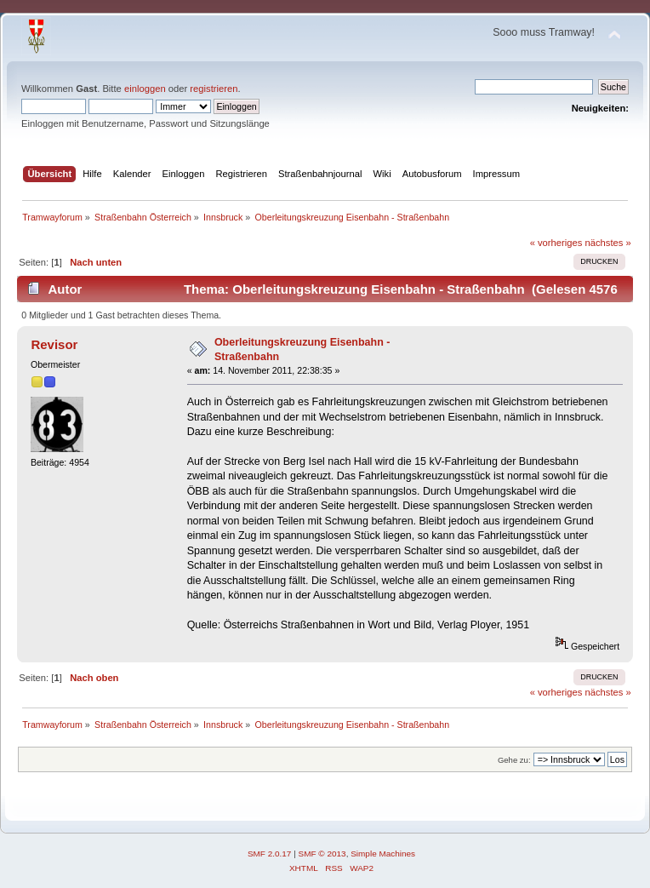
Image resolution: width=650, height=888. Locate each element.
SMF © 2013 (322, 853)
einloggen (145, 88)
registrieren (213, 88)
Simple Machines (383, 853)
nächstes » (608, 243)
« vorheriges (556, 243)
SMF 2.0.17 (270, 853)
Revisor (54, 344)
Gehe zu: (514, 760)
